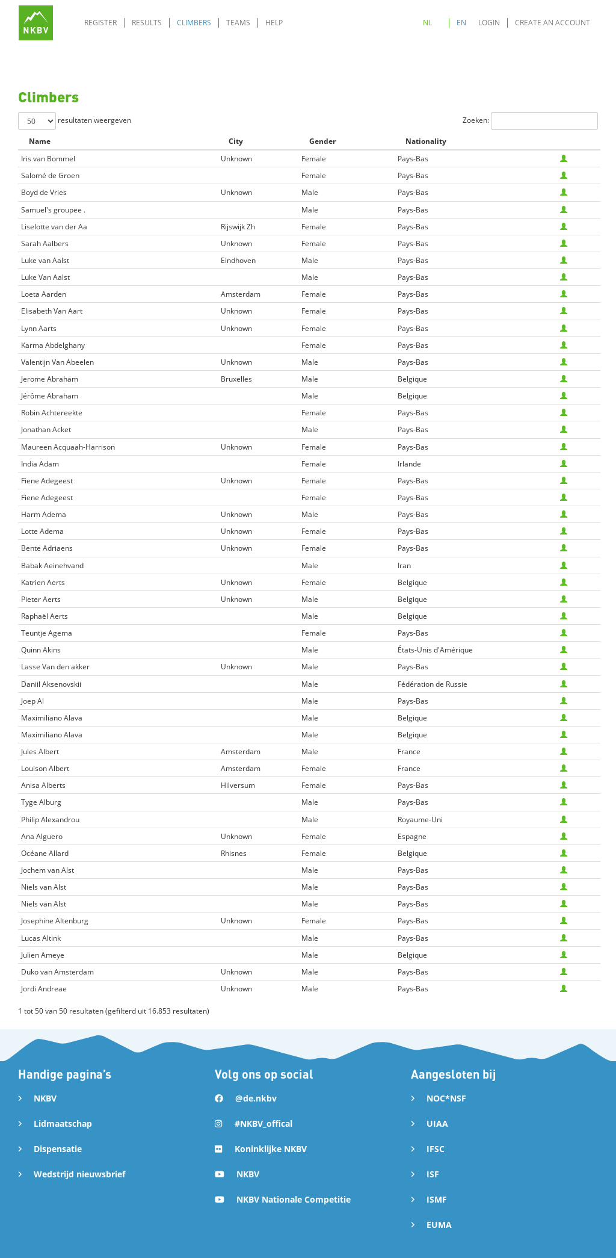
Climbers (194, 22)
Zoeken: (530, 121)
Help (274, 22)
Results (147, 22)
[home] (36, 22)
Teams (238, 22)
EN (461, 22)
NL (427, 22)
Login (489, 22)
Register (100, 22)
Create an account (552, 22)
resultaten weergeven (74, 121)
